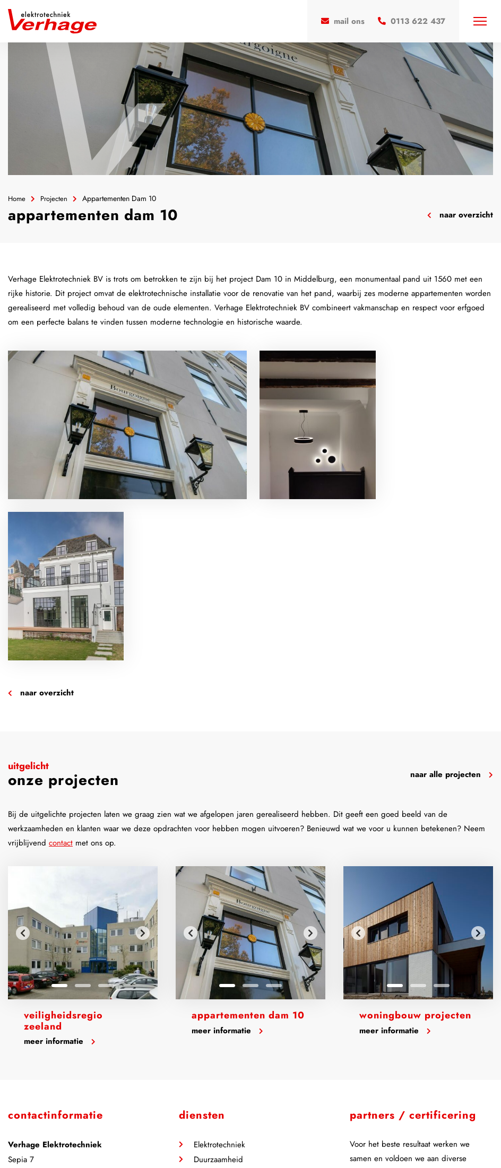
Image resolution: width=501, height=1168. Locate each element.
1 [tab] (59, 824)
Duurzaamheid (218, 999)
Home (17, 199)
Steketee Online (295, 1137)
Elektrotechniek (219, 984)
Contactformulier (44, 1074)
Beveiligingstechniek (229, 1013)
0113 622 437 (40, 1044)
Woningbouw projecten (415, 854)
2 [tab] (83, 824)
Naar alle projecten (451, 614)
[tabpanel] (83, 772)
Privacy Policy (190, 1137)
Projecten (57, 199)
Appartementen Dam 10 (248, 854)
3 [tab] (106, 824)
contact (61, 682)
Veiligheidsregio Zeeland (63, 860)
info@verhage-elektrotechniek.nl (70, 1059)
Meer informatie (60, 880)
